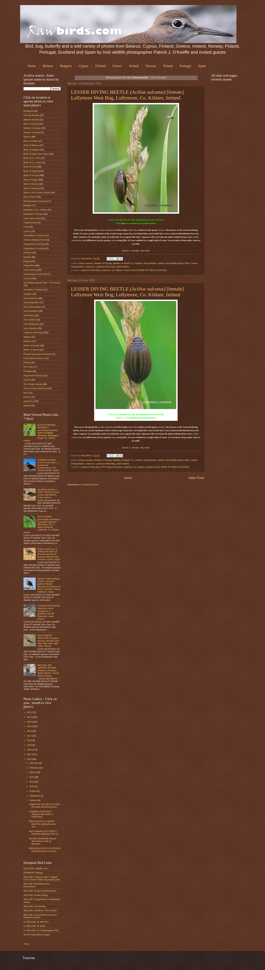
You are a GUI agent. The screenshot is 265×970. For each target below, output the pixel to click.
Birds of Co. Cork (31, 158)
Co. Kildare (136, 263)
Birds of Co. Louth (32, 162)
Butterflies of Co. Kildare (35, 209)
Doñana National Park (34, 240)
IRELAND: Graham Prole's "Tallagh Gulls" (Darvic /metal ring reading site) (41, 878)
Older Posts (196, 478)
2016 (29, 731)
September (35, 795)
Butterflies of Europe (33, 214)
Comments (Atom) (89, 484)
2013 (29, 717)
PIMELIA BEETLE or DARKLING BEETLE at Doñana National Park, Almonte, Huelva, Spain (48, 554)
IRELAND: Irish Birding (34, 906)
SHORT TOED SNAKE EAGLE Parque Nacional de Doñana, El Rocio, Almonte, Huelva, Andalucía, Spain (49, 585)
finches (26, 397)
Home (32, 66)
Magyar (27, 337)
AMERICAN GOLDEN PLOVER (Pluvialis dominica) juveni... (44, 805)
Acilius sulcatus (85, 263)
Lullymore (89, 266)
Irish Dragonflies (31, 302)
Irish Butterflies (30, 298)
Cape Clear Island (32, 218)
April (31, 777)
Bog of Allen (29, 196)
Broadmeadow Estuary (34, 201)
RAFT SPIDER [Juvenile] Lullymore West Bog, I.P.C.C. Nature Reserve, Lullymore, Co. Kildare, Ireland (41, 524)
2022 (29, 759)
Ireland (134, 66)
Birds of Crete (30, 166)
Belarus (48, 66)
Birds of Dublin (30, 141)
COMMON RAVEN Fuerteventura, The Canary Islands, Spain (48, 465)
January (33, 763)
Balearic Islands (31, 119)
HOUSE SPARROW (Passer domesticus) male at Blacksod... (42, 841)
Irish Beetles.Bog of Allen (178, 263)
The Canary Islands (32, 384)
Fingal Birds (29, 265)
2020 (29, 750)
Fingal (26, 261)
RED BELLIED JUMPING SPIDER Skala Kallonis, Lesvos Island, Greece (48, 670)
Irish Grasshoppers (32, 307)
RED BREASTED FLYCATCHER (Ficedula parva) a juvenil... (45, 849)
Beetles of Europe (103, 263)
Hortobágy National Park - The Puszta (41, 282)
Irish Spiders (29, 319)
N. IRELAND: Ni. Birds (34, 926)
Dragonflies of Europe (34, 244)
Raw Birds (86, 258)
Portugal (185, 66)
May (31, 781)
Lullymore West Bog (105, 266)
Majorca (27, 341)
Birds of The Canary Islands (36, 192)
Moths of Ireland (31, 349)
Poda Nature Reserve (33, 358)
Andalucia (28, 111)
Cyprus (83, 66)
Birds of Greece (31, 184)
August (33, 791)
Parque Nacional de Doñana (37, 354)
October (33, 800)
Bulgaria (66, 66)
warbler (27, 405)
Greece (117, 66)
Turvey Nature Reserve (34, 388)
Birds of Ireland (30, 188)
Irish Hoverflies (30, 311)
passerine (28, 401)
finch (25, 392)
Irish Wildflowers (31, 324)
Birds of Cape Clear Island (36, 154)
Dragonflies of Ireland (33, 248)
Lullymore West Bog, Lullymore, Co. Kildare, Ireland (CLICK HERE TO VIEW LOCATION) (123, 270)
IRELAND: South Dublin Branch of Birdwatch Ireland (39, 916)
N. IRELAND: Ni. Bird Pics (36, 922)
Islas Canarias (30, 328)
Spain (202, 66)
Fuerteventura (30, 270)
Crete (26, 227)
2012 (29, 712)
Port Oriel (28, 367)
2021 (29, 754)
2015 (29, 726)
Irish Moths (28, 315)
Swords (27, 379)
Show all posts (158, 77)
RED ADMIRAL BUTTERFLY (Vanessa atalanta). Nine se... (44, 832)
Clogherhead (29, 222)
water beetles (122, 266)
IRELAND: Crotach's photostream (39, 890)
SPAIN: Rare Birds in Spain (36, 934)
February (34, 767)
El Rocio (27, 252)
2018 (29, 740)
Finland (100, 66)
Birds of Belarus (31, 145)
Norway (151, 66)
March (32, 772)
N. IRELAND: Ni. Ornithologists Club (41, 930)
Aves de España (31, 115)
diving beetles (149, 263)
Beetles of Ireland (121, 263)
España (27, 257)
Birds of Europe (31, 175)
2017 (29, 736)
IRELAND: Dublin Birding (35, 895)
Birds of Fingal (30, 179)
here (124, 223)
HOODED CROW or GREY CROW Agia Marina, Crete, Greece (48, 493)
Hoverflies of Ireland (33, 289)
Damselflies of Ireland (33, 235)
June (32, 786)
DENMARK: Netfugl (32, 872)
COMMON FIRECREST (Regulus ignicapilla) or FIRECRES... (41, 814)
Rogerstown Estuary (33, 375)
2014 (29, 721)
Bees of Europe (31, 124)
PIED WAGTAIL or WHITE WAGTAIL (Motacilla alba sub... (42, 824)
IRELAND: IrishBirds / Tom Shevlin (40, 910)
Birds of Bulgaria (31, 149)
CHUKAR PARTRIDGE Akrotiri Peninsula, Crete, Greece (48, 612)
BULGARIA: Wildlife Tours (36, 868)
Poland (168, 66)
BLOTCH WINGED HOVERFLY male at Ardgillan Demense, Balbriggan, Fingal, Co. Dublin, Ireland (41, 433)
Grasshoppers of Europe (35, 274)
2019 (29, 745)
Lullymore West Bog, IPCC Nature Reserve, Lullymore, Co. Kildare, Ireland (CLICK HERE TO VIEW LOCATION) (134, 467)
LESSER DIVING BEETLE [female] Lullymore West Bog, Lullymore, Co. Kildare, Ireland (127, 94)
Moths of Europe (31, 345)
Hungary (27, 294)
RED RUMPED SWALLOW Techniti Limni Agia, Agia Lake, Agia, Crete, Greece (48, 640)
